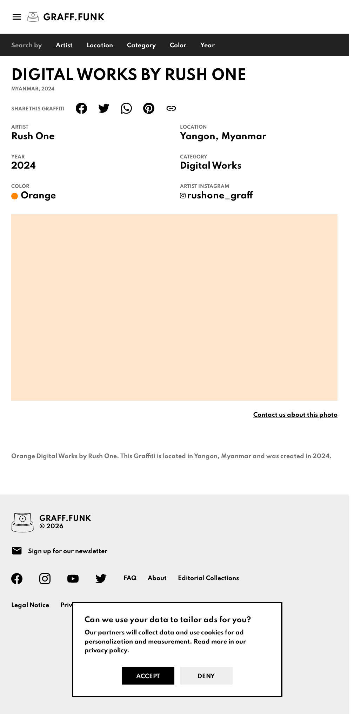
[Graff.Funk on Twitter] (103, 578)
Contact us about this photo (295, 415)
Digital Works (210, 166)
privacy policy (106, 650)
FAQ (129, 578)
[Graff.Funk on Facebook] (19, 578)
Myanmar (243, 136)
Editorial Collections (208, 578)
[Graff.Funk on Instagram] (47, 578)
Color (178, 45)
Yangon (197, 136)
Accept (148, 676)
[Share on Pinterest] (148, 108)
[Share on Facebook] (81, 108)
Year (207, 45)
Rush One (33, 136)
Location (100, 45)
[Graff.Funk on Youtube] (75, 578)
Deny (206, 676)
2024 (23, 166)
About (157, 578)
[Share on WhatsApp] (126, 108)
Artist (64, 45)
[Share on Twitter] (103, 108)
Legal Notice (30, 605)
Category (141, 45)
